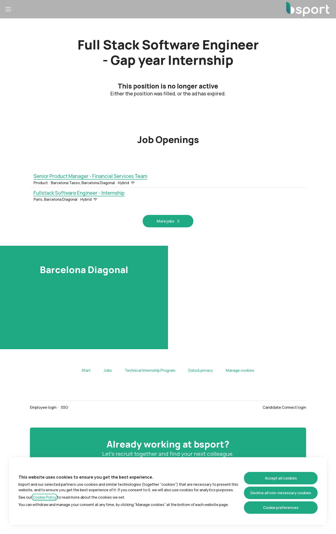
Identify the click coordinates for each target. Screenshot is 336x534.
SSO (64, 407)
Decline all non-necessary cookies (280, 492)
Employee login (43, 407)
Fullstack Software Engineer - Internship (79, 193)
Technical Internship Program (150, 370)
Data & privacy (200, 370)
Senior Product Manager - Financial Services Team (90, 176)
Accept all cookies (281, 478)
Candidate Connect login (284, 407)
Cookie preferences (280, 507)
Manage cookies (240, 370)
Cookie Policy (44, 497)
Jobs (108, 370)
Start (86, 370)
